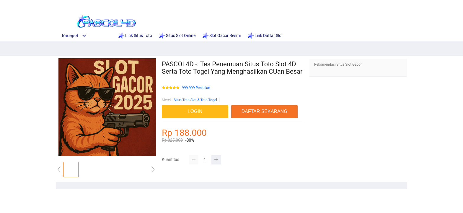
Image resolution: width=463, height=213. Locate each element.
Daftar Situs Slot (165, 3)
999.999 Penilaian (196, 88)
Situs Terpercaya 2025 (296, 3)
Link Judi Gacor (342, 3)
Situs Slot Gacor (249, 3)
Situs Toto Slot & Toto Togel (195, 100)
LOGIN (373, 3)
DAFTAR (395, 3)
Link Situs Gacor (208, 3)
